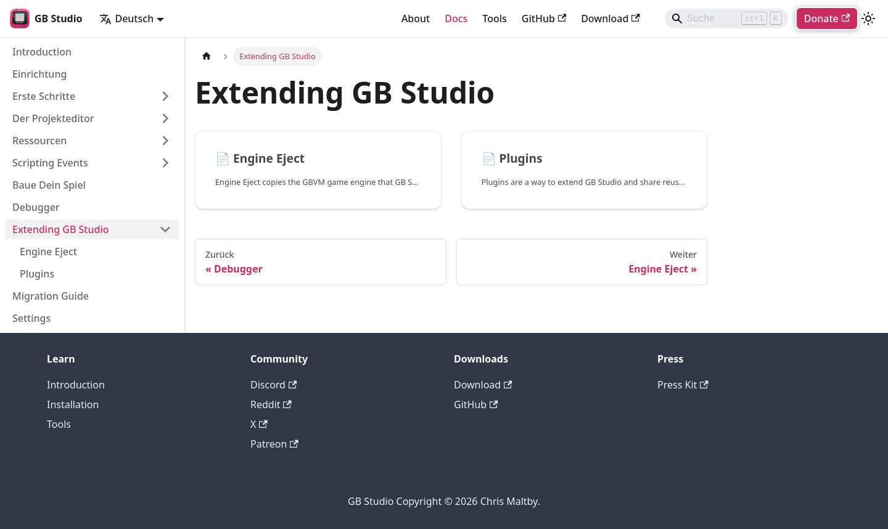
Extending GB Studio (60, 229)
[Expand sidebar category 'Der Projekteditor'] (165, 118)
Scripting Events (50, 163)
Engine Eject (48, 251)
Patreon (274, 444)
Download (610, 18)
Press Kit (683, 385)
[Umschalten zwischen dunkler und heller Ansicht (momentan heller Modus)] (868, 18)
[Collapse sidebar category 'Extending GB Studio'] (165, 229)
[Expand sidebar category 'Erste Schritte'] (165, 96)
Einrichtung (39, 74)
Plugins (37, 274)
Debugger (36, 207)
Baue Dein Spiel (49, 185)
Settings (31, 318)
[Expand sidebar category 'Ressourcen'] (165, 140)
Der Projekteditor (53, 118)
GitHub (544, 18)
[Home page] (206, 56)
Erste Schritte (43, 96)
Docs (456, 18)
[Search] (726, 18)
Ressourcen (39, 140)
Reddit (271, 404)
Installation (73, 404)
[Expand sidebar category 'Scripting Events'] (165, 163)
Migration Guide (50, 296)
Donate (827, 18)
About (415, 18)
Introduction (42, 52)
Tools (494, 18)
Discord (273, 385)
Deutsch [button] (126, 18)
